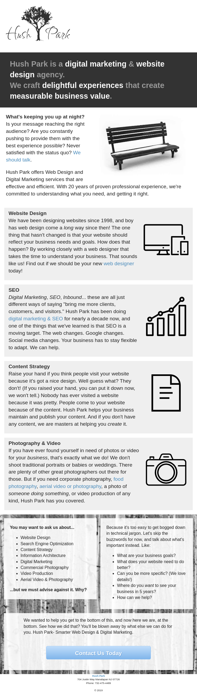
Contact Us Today (98, 653)
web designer (119, 263)
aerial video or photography (70, 486)
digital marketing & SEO (36, 318)
